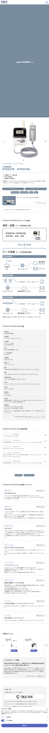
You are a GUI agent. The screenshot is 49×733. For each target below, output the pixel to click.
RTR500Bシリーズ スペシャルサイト (41, 203)
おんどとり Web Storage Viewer (14, 548)
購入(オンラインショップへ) (36, 417)
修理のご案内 (23, 192)
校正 (31, 192)
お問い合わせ (14, 192)
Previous (3, 141)
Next (45, 141)
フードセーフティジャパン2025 (10, 436)
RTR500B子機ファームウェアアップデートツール (19, 604)
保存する (24, 707)
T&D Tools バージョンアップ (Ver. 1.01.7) (13, 448)
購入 (36, 192)
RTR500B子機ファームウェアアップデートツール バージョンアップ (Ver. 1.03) (22, 442)
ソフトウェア (13, 189)
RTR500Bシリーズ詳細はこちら (35, 676)
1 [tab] (23, 160)
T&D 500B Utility (10, 493)
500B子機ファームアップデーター (14, 618)
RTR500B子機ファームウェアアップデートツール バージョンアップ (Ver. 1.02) (22, 463)
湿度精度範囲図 (9, 345)
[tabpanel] (24, 139)
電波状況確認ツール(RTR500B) (14, 583)
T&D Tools (7, 528)
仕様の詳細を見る (20, 417)
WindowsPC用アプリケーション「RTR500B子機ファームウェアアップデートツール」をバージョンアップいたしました (23, 456)
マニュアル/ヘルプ (35, 189)
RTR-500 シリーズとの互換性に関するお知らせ (17, 210)
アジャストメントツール (11, 565)
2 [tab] (25, 160)
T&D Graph (8, 509)
